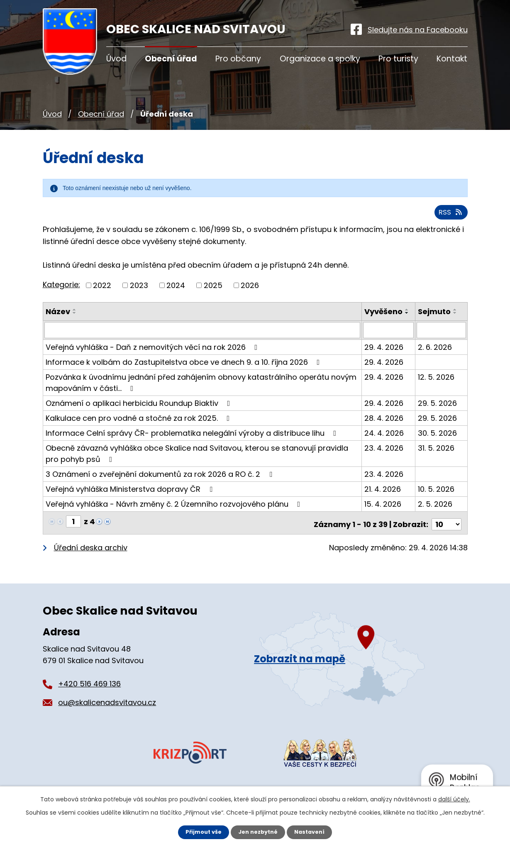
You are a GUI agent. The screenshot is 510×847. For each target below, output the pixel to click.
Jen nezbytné (258, 831)
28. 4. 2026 (384, 428)
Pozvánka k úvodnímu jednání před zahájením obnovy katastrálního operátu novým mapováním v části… (201, 392)
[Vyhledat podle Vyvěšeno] (389, 340)
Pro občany (238, 58)
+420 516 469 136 (89, 691)
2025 (213, 289)
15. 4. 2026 (383, 514)
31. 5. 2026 (436, 458)
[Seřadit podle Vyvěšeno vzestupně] (369, 324)
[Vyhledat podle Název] (202, 340)
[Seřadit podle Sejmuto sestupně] (455, 316)
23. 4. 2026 (384, 458)
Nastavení (313, 831)
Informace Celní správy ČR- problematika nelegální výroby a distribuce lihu (193, 443)
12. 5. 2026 (436, 387)
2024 (175, 289)
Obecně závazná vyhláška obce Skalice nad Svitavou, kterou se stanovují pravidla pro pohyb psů (197, 463)
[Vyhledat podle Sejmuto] (441, 340)
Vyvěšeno (384, 315)
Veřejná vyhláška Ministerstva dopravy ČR (131, 499)
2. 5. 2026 (435, 514)
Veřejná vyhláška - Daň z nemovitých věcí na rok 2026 (153, 357)
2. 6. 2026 (435, 357)
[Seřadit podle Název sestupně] (74, 316)
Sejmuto (434, 315)
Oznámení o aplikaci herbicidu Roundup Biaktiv (140, 413)
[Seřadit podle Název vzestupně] (74, 313)
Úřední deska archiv (90, 554)
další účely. (454, 798)
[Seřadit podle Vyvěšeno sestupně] (369, 328)
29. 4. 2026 (384, 357)
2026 (250, 289)
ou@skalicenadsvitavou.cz (107, 709)
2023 (139, 289)
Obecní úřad (101, 114)
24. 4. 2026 (385, 443)
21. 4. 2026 (383, 499)
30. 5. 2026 (437, 443)
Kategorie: (61, 288)
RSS (449, 215)
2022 (102, 289)
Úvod (52, 114)
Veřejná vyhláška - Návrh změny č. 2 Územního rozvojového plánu (175, 514)
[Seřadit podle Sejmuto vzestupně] (455, 313)
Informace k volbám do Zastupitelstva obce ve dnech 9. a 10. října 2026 (184, 372)
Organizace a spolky (320, 58)
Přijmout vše (200, 831)
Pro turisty (398, 58)
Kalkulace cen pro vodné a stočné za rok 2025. (139, 428)
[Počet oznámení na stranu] (446, 531)
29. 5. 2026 (437, 413)
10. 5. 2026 (436, 499)
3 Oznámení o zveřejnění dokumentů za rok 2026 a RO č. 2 (161, 484)
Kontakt (452, 58)
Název (58, 315)
